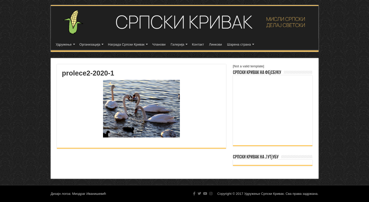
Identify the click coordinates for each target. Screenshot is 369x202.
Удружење (64, 44)
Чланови (159, 44)
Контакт (198, 44)
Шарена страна (239, 44)
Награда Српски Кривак (126, 44)
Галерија (177, 44)
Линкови (215, 44)
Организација (89, 44)
